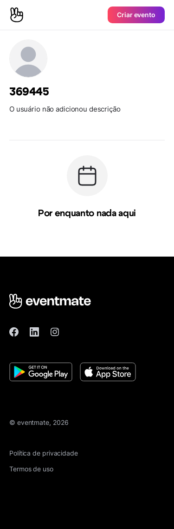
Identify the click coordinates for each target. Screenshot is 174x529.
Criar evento (136, 15)
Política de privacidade (43, 453)
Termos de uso (31, 469)
